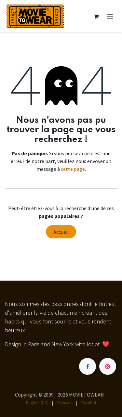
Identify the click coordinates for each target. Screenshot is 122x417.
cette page (73, 169)
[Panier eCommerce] (96, 16)
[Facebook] (87, 366)
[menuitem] (37, 402)
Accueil (61, 232)
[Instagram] (107, 366)
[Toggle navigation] (110, 16)
